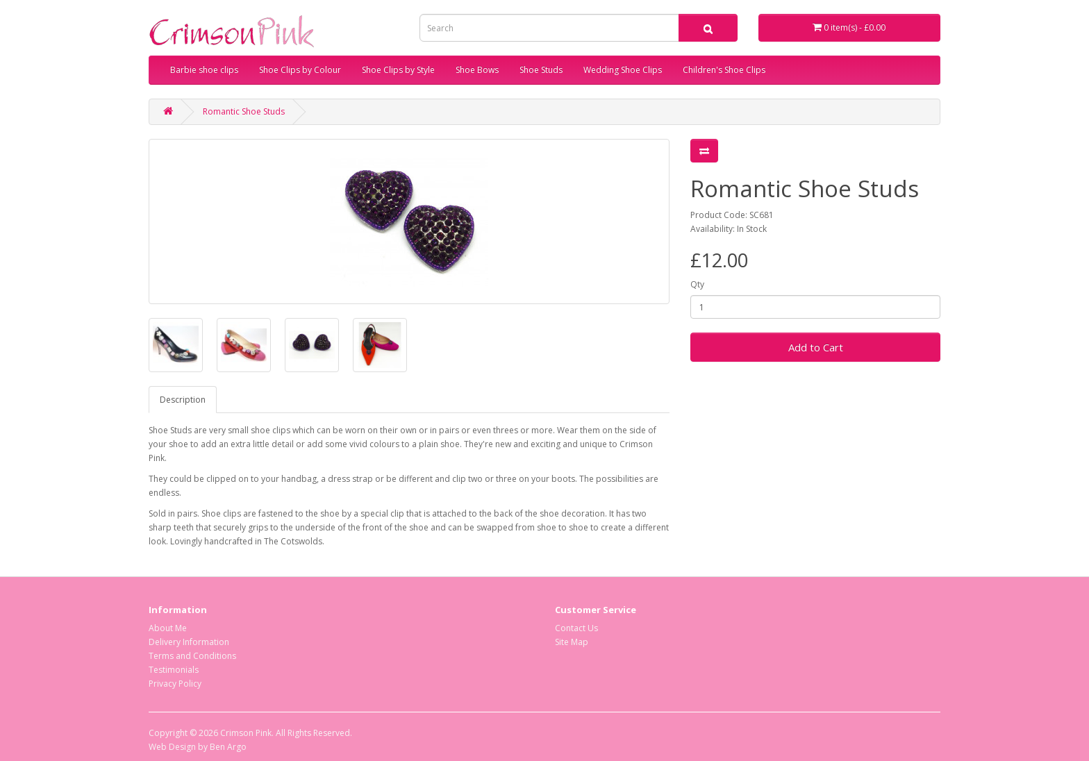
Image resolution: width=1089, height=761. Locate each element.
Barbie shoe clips (204, 70)
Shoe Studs (541, 70)
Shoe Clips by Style (398, 70)
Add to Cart (815, 347)
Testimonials (174, 670)
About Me (168, 628)
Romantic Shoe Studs (244, 111)
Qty (697, 284)
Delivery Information (189, 642)
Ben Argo (228, 747)
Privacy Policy (175, 683)
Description (183, 399)
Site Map (571, 642)
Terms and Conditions (192, 656)
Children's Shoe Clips (724, 70)
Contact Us (576, 628)
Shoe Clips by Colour (300, 70)
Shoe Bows (477, 70)
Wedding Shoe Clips (622, 70)
